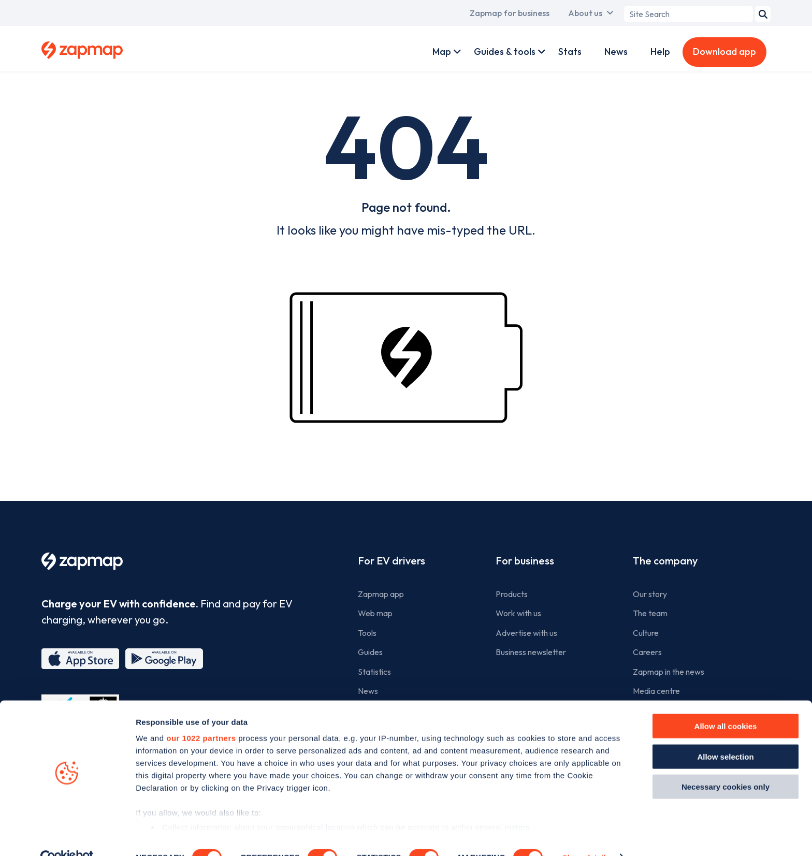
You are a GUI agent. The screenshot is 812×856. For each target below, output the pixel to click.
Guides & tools (504, 51)
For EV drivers (391, 560)
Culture (646, 633)
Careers (647, 652)
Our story (650, 594)
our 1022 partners (201, 716)
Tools (367, 633)
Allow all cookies (725, 704)
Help (660, 51)
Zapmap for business (509, 13)
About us (585, 13)
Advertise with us (526, 633)
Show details (586, 835)
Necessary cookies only (726, 765)
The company (665, 560)
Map (441, 51)
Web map (375, 613)
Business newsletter (531, 652)
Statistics (374, 671)
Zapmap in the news (668, 671)
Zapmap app (381, 594)
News (616, 51)
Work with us (518, 613)
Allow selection (725, 734)
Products (512, 594)
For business (525, 560)
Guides (370, 652)
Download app (724, 51)
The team (650, 613)
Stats (570, 51)
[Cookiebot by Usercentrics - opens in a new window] (67, 836)
